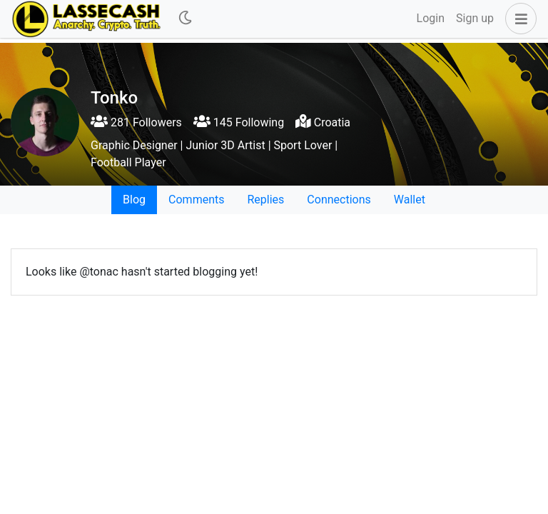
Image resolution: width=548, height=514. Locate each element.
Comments (196, 199)
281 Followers (136, 122)
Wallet (409, 199)
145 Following (238, 122)
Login (431, 18)
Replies (265, 199)
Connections (338, 199)
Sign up (475, 18)
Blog (134, 199)
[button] (518, 18)
